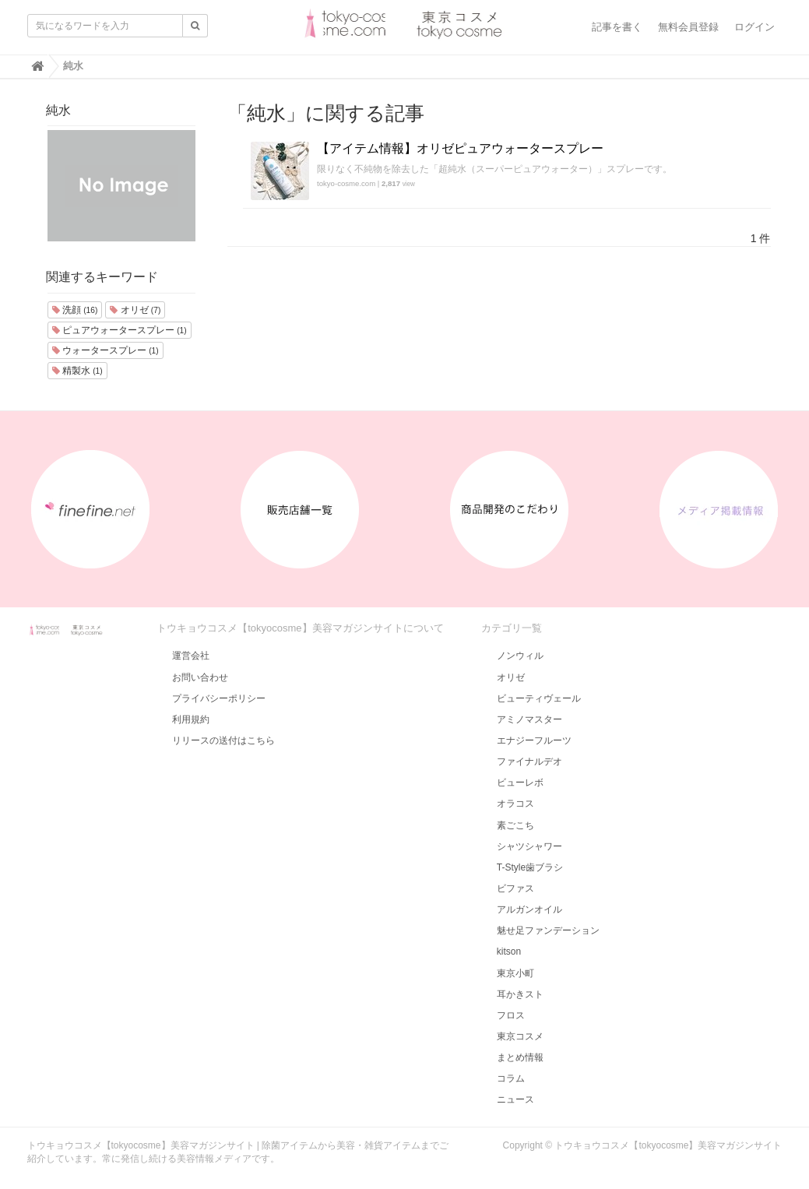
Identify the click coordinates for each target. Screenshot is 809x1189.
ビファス (515, 888)
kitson (509, 951)
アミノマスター (529, 719)
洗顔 (75, 309)
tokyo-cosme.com (346, 183)
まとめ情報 (520, 1057)
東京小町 (515, 973)
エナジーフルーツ (534, 740)
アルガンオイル (529, 909)
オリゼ (135, 309)
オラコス (515, 803)
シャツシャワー (529, 846)
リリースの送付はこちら (223, 740)
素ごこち (515, 825)
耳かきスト (520, 994)
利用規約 (190, 719)
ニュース (515, 1099)
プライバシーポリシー (219, 698)
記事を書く (617, 27)
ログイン (754, 27)
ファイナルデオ (529, 761)
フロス (511, 1015)
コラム (511, 1078)
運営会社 (190, 655)
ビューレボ (520, 782)
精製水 (77, 370)
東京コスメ (520, 1036)
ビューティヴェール (539, 698)
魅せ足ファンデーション (548, 930)
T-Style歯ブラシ (530, 867)
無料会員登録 (688, 27)
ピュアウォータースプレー (119, 330)
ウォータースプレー (105, 350)
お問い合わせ (200, 677)
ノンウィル (520, 655)
